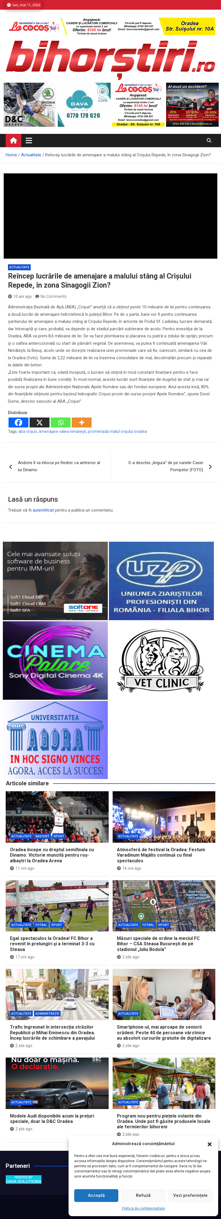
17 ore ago (22, 957)
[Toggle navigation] (28, 140)
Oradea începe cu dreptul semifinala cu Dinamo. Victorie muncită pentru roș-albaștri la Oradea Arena (52, 855)
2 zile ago (128, 957)
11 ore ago (22, 868)
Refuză (143, 1195)
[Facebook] (18, 422)
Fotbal (41, 925)
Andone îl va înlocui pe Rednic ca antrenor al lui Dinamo (59, 466)
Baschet (42, 836)
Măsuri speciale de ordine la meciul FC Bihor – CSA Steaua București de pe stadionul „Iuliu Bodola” (158, 944)
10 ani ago (20, 296)
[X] (39, 422)
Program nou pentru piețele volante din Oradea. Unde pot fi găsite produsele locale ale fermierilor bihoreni (163, 1121)
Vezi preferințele (190, 1195)
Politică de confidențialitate (143, 1208)
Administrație (47, 1014)
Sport (59, 836)
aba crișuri (27, 431)
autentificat (43, 510)
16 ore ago (129, 868)
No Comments (54, 296)
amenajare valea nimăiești (62, 431)
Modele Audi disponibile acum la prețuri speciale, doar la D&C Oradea (52, 1118)
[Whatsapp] (61, 422)
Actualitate (19, 267)
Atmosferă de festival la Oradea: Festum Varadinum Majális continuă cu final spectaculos (161, 855)
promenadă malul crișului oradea (117, 431)
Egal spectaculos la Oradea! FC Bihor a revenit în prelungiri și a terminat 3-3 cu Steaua (52, 944)
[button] (209, 1144)
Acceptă (96, 1195)
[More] (82, 422)
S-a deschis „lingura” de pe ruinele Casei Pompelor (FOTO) (165, 466)
